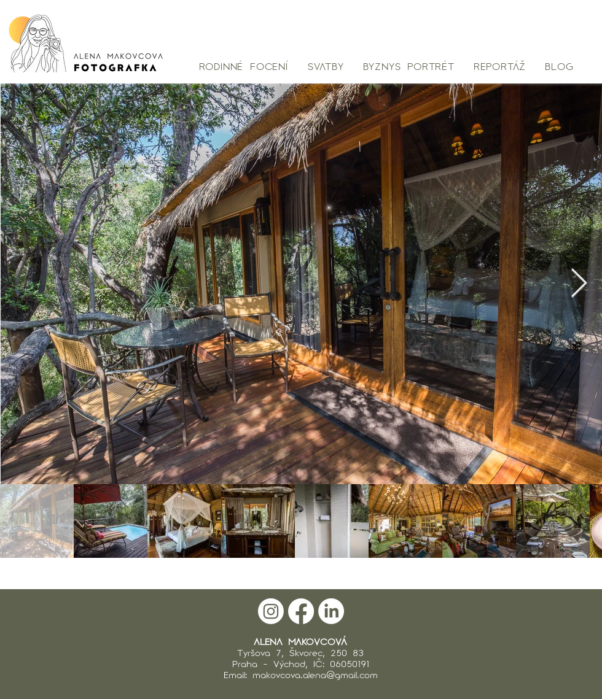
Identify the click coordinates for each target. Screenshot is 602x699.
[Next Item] (578, 283)
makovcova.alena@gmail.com (315, 674)
